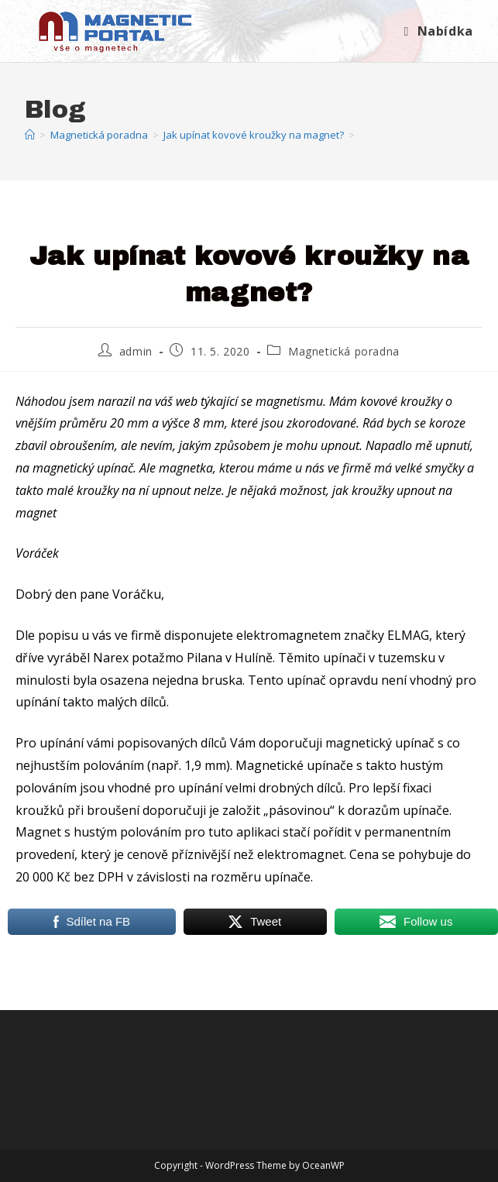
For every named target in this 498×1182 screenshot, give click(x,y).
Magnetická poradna (344, 351)
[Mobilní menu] (438, 31)
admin (136, 351)
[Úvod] (30, 135)
